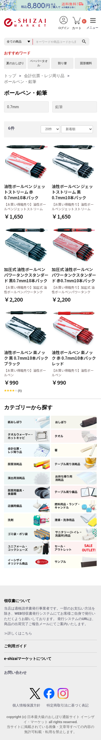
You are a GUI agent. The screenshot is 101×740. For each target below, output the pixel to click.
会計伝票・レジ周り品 (44, 75)
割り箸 (62, 63)
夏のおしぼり (15, 63)
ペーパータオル (39, 63)
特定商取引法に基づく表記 (68, 705)
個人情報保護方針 (26, 705)
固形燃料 (86, 63)
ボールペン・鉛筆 (20, 81)
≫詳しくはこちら (18, 633)
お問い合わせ (15, 672)
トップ (10, 75)
